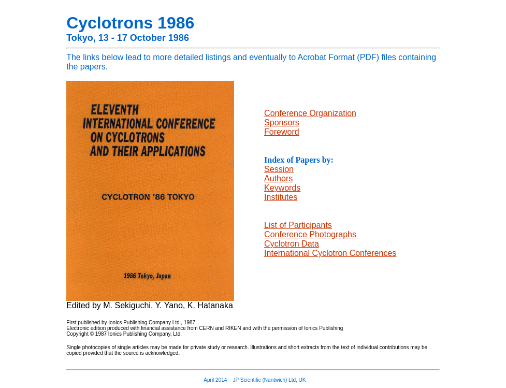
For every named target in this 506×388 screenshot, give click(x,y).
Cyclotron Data (291, 243)
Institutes (280, 197)
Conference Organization (310, 113)
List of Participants (298, 225)
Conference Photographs (310, 234)
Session (279, 169)
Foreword (281, 131)
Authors (278, 178)
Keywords (282, 187)
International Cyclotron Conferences (330, 253)
